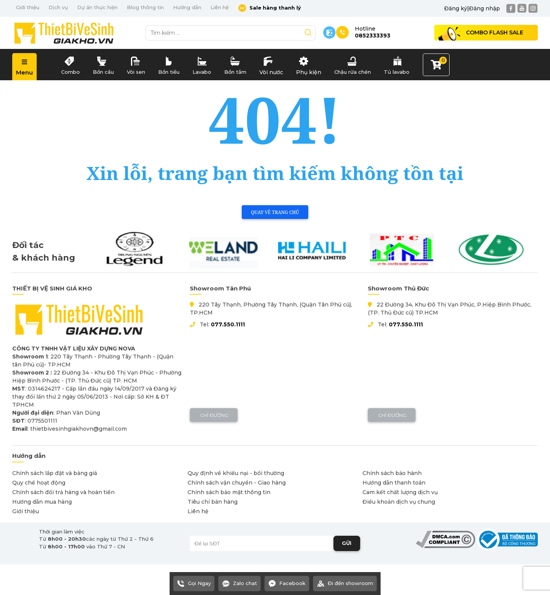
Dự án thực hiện (97, 7)
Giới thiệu (27, 7)
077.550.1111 (228, 324)
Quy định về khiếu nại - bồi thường (236, 473)
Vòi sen (136, 64)
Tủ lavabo (396, 64)
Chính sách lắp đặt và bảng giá (54, 473)
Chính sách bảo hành (392, 473)
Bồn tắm (235, 64)
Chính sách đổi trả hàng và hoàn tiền (63, 492)
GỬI (346, 543)
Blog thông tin (145, 7)
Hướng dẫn (187, 7)
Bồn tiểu (169, 64)
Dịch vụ (58, 7)
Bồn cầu (103, 64)
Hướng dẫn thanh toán (393, 482)
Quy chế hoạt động (38, 482)
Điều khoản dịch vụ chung (398, 501)
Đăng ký (455, 8)
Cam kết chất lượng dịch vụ (400, 492)
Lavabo (201, 64)
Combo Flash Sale (494, 32)
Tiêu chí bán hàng (213, 501)
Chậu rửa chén (352, 64)
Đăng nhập (484, 8)
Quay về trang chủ (275, 212)
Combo (70, 64)
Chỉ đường (213, 415)
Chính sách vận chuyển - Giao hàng (237, 482)
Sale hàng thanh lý (269, 8)
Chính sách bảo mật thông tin (229, 492)
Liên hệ (219, 7)
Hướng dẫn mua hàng (42, 501)
